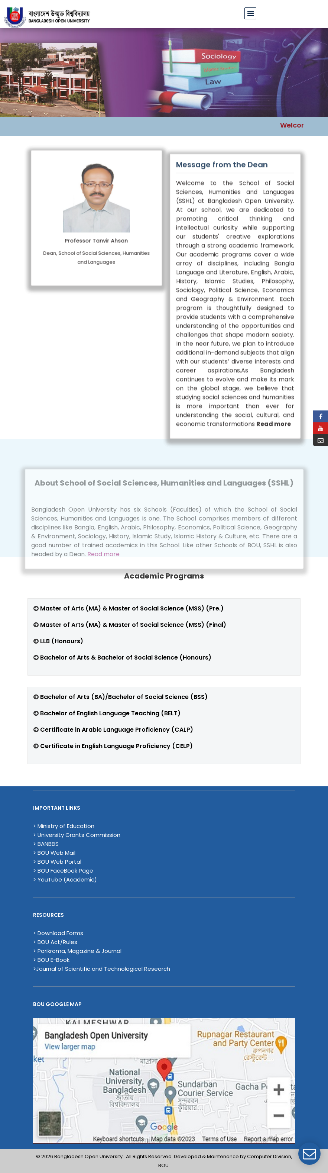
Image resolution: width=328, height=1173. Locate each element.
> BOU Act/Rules (55, 942)
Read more (103, 563)
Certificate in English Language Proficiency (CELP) (116, 746)
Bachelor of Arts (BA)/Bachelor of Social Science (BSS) (124, 697)
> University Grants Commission (76, 835)
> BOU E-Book (51, 960)
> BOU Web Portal (57, 862)
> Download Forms (58, 933)
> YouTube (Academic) (65, 879)
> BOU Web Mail (54, 853)
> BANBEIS (46, 844)
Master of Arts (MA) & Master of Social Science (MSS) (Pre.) (132, 608)
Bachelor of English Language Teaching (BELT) (110, 713)
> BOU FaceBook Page (63, 870)
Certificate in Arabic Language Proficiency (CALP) (116, 729)
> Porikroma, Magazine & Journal (77, 951)
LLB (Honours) (61, 641)
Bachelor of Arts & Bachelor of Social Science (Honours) (125, 657)
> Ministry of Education (63, 826)
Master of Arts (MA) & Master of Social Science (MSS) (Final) (133, 625)
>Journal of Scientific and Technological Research (101, 969)
